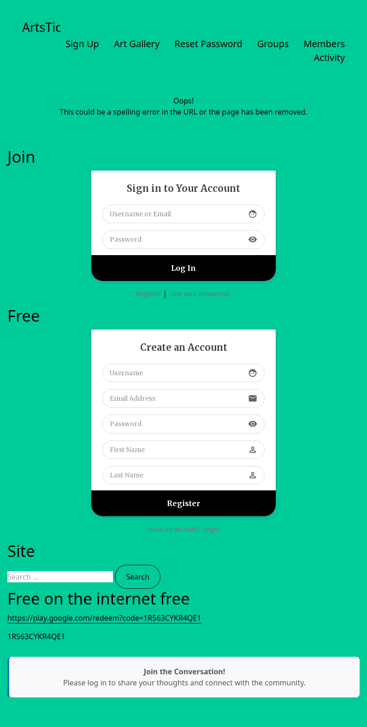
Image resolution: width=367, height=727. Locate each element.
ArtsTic (41, 27)
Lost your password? (200, 293)
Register (148, 293)
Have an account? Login (183, 529)
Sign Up (82, 43)
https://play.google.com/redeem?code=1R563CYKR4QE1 (104, 618)
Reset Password (208, 43)
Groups (273, 43)
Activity (329, 57)
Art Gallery (137, 43)
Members (324, 43)
